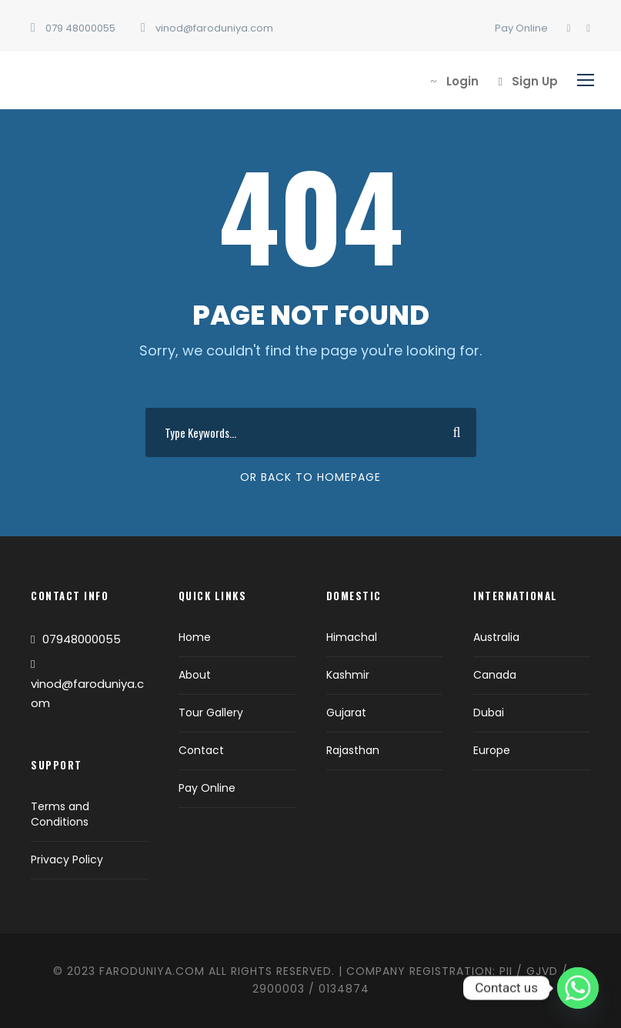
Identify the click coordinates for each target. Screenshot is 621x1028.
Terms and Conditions (60, 814)
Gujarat (346, 712)
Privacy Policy (67, 859)
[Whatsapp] (578, 988)
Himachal (351, 637)
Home (195, 637)
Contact (201, 750)
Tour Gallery (211, 712)
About (195, 675)
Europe (491, 750)
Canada (494, 675)
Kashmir (347, 675)
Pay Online (521, 28)
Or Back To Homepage (310, 477)
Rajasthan (352, 750)
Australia (496, 637)
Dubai (488, 712)
